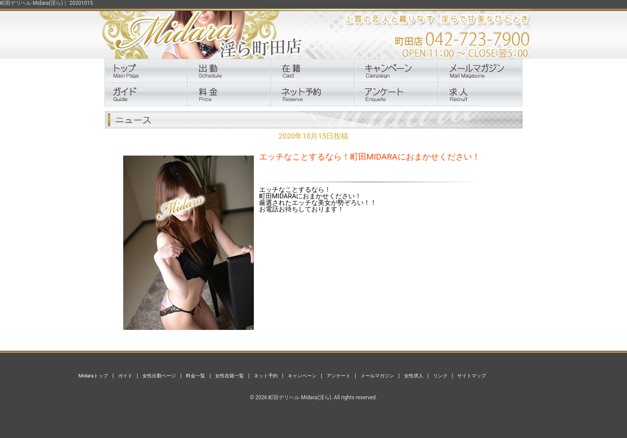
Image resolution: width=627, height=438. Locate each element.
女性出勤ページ (159, 376)
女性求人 (413, 376)
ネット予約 (266, 376)
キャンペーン (302, 376)
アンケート (339, 376)
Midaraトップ (93, 376)
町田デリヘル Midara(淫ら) (299, 397)
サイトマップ (471, 376)
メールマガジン (377, 376)
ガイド (125, 376)
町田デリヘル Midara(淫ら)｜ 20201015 (46, 3)
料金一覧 (195, 376)
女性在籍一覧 (229, 376)
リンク (440, 376)
